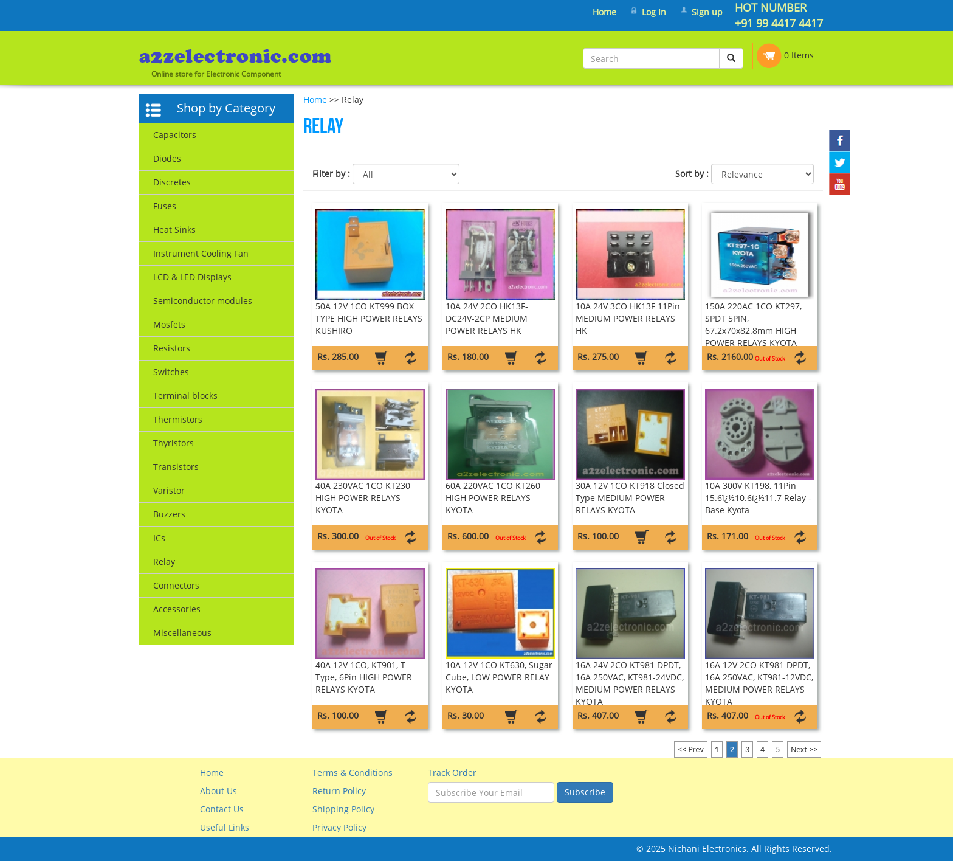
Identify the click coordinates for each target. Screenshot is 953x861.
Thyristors (173, 443)
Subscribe (585, 792)
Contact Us (222, 809)
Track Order (452, 772)
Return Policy (339, 791)
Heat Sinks (174, 229)
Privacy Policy (339, 827)
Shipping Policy (343, 809)
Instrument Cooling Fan (201, 253)
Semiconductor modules (202, 300)
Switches (171, 372)
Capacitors (174, 134)
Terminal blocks (185, 395)
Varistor (169, 490)
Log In (654, 12)
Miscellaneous (182, 632)
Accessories (177, 609)
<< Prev (690, 749)
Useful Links (224, 827)
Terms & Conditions (352, 772)
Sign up (707, 12)
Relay (164, 561)
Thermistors (177, 419)
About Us (218, 791)
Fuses (164, 206)
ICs (159, 538)
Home (604, 12)
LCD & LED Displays (192, 277)
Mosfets (169, 324)
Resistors (171, 348)
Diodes (167, 158)
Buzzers (169, 514)
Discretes (172, 182)
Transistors (176, 466)
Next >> (804, 749)
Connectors (176, 585)
